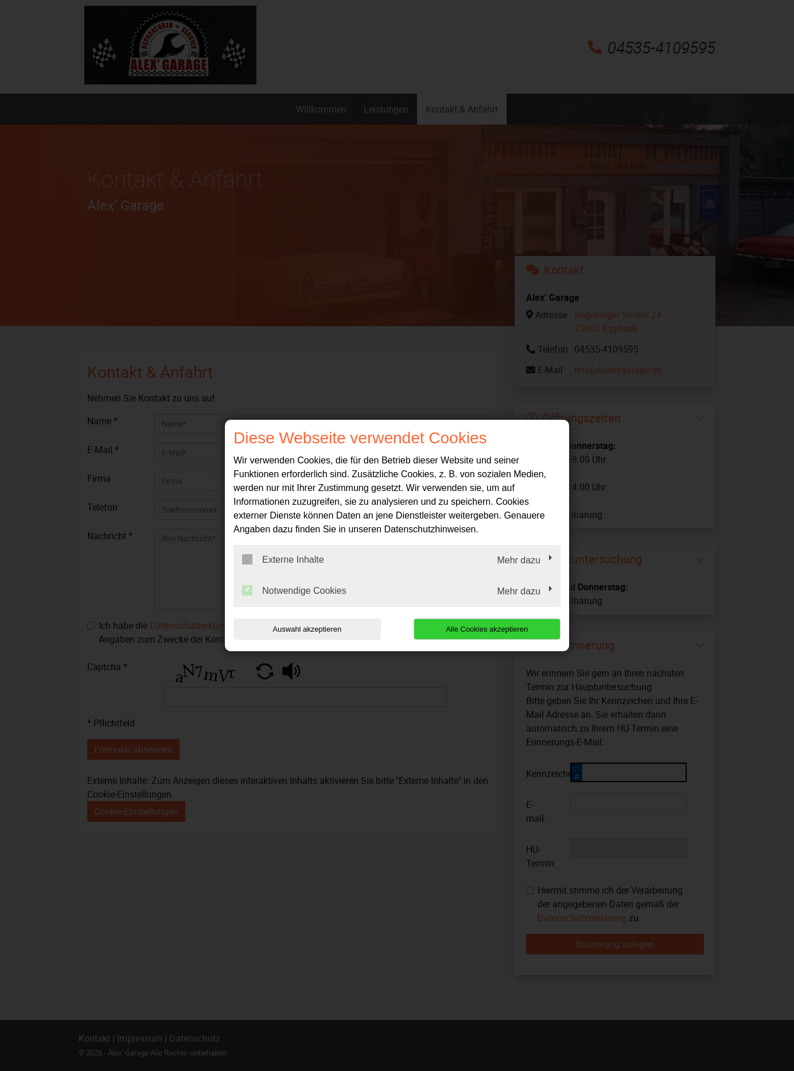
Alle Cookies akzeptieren (487, 629)
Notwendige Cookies (294, 590)
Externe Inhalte (283, 559)
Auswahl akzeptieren (307, 629)
